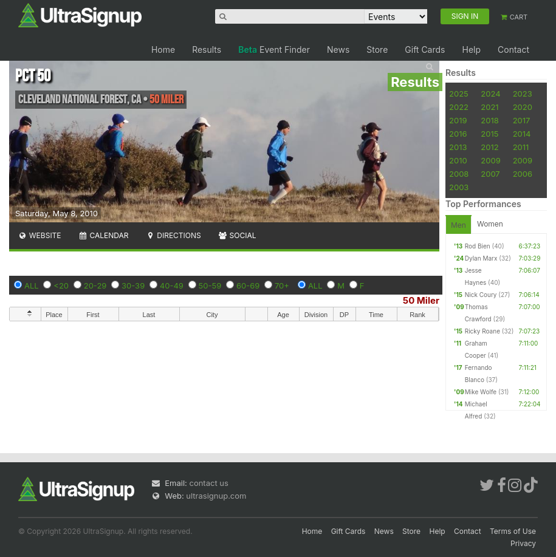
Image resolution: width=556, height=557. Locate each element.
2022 (458, 107)
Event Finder (274, 49)
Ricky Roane (482, 331)
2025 (458, 93)
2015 (489, 133)
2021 (489, 107)
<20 (61, 285)
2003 (458, 187)
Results (206, 49)
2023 (522, 93)
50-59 (210, 285)
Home (163, 49)
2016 (458, 133)
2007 (490, 174)
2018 (489, 120)
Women (490, 223)
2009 (490, 160)
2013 (458, 147)
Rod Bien (477, 246)
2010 (458, 160)
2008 (458, 174)
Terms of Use (513, 531)
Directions (173, 235)
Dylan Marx (481, 258)
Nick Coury (481, 294)
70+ (282, 285)
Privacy (523, 543)
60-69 (247, 285)
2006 (522, 174)
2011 (521, 147)
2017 (521, 120)
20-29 (95, 285)
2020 (522, 107)
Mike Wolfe (480, 391)
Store (377, 49)
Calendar (103, 235)
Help (471, 49)
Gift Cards (425, 49)
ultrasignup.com (216, 496)
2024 (490, 93)
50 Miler (421, 300)
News (338, 49)
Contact (513, 49)
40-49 (172, 285)
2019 (458, 120)
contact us (208, 483)
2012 (489, 147)
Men (458, 225)
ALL (31, 285)
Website (39, 235)
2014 (522, 133)
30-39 (133, 285)
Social (237, 235)
